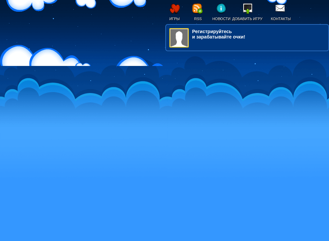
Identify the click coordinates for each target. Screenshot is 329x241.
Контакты (281, 19)
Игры (174, 19)
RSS (198, 19)
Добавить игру (247, 19)
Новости (221, 19)
